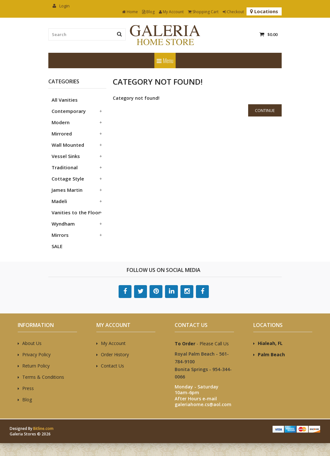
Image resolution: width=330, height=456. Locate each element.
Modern (61, 122)
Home (130, 11)
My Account (171, 11)
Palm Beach (271, 354)
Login (61, 6)
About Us (32, 343)
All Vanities (65, 100)
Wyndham (63, 223)
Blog (148, 11)
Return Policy (36, 366)
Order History (115, 354)
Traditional (65, 167)
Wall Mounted (68, 145)
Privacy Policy (36, 354)
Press (28, 388)
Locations (264, 11)
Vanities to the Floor (76, 212)
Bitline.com (43, 428)
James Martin (67, 190)
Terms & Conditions (43, 377)
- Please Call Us (202, 343)
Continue (265, 110)
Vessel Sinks (66, 156)
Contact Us (112, 366)
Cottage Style (68, 178)
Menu (165, 60)
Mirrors (60, 235)
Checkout (233, 11)
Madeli (59, 201)
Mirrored (62, 133)
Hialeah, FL (270, 343)
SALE (57, 246)
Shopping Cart (203, 11)
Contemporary (69, 111)
